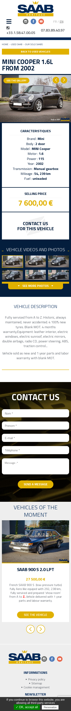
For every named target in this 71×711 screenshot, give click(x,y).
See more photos (35, 286)
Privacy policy (36, 679)
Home (5, 44)
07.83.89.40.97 (53, 30)
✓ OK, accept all (27, 707)
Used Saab (16, 44)
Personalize (50, 707)
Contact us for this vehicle (35, 226)
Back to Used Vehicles (35, 51)
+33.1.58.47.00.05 (20, 30)
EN (61, 21)
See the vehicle (35, 614)
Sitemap (36, 683)
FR (55, 21)
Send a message (36, 484)
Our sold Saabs (34, 44)
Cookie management (37, 687)
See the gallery (16, 80)
